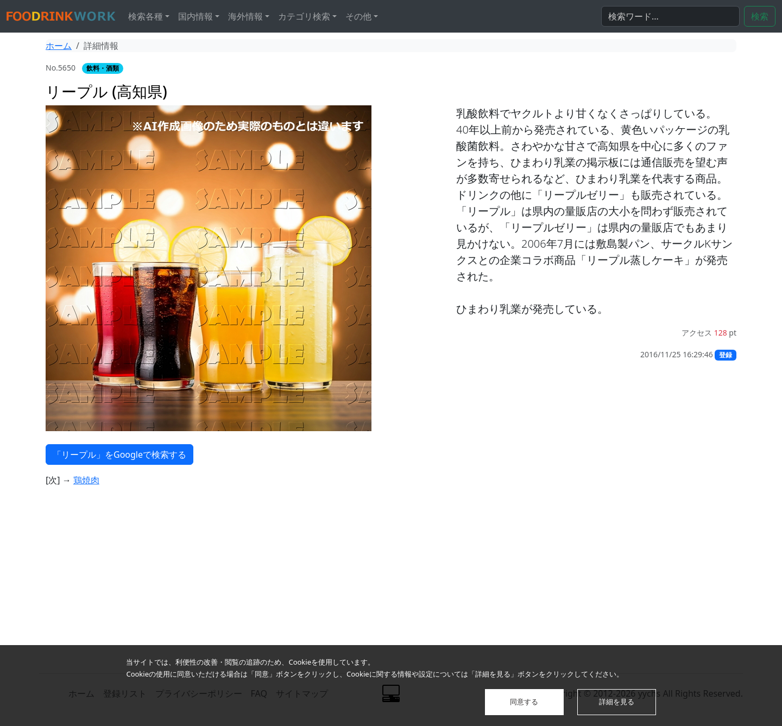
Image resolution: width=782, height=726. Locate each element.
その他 (358, 16)
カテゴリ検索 (304, 16)
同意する (524, 701)
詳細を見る (616, 701)
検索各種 (145, 16)
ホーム (59, 46)
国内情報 (195, 16)
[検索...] (670, 16)
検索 (759, 16)
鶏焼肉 (86, 480)
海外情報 (245, 16)
